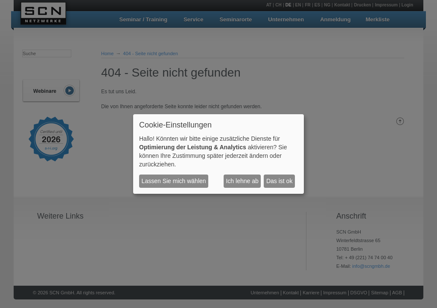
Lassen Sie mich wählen (174, 181)
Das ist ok (279, 181)
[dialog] (218, 154)
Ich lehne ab (242, 181)
